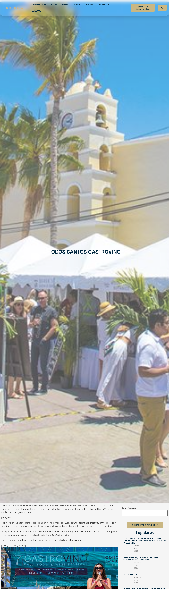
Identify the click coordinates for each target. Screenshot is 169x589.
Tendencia (38, 4)
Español (36, 11)
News (65, 5)
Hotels (104, 4)
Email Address (129, 508)
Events (89, 5)
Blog (54, 5)
